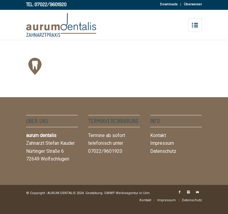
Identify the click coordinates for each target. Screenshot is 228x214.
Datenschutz (163, 151)
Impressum (162, 143)
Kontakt (158, 135)
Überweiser (193, 4)
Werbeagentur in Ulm (133, 193)
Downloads (169, 4)
